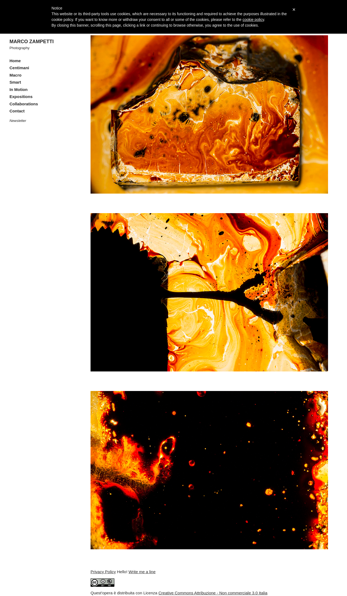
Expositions (21, 96)
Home (15, 60)
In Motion (18, 89)
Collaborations (23, 104)
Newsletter (17, 121)
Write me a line (142, 571)
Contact (17, 111)
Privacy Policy (103, 571)
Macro (15, 75)
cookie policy (253, 19)
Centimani (19, 67)
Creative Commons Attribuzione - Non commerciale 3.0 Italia (213, 593)
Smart (15, 82)
